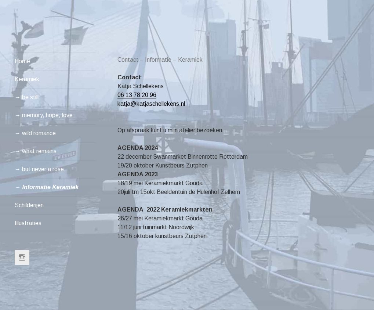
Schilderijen (29, 205)
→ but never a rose (39, 169)
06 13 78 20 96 (136, 95)
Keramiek (27, 79)
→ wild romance (35, 133)
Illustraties (28, 223)
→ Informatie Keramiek (47, 187)
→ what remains (36, 151)
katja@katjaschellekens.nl (151, 104)
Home (22, 61)
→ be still (27, 97)
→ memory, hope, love (44, 115)
